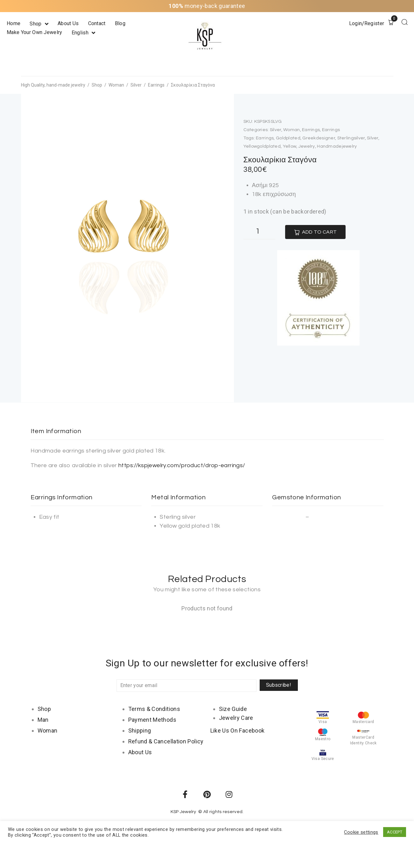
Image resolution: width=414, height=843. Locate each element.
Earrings (156, 85)
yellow (290, 146)
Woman (116, 85)
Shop (97, 85)
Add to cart (319, 232)
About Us (140, 752)
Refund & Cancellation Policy (166, 741)
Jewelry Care (236, 717)
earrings (265, 138)
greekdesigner (318, 138)
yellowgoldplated (262, 146)
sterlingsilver (351, 138)
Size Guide (233, 709)
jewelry (306, 146)
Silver (136, 85)
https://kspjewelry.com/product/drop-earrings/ (181, 465)
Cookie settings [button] (361, 832)
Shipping (139, 730)
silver (372, 138)
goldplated (288, 138)
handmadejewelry (337, 146)
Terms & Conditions (154, 709)
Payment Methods (152, 719)
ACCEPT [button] (394, 832)
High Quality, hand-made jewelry (53, 85)
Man (43, 719)
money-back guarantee (207, 6)
